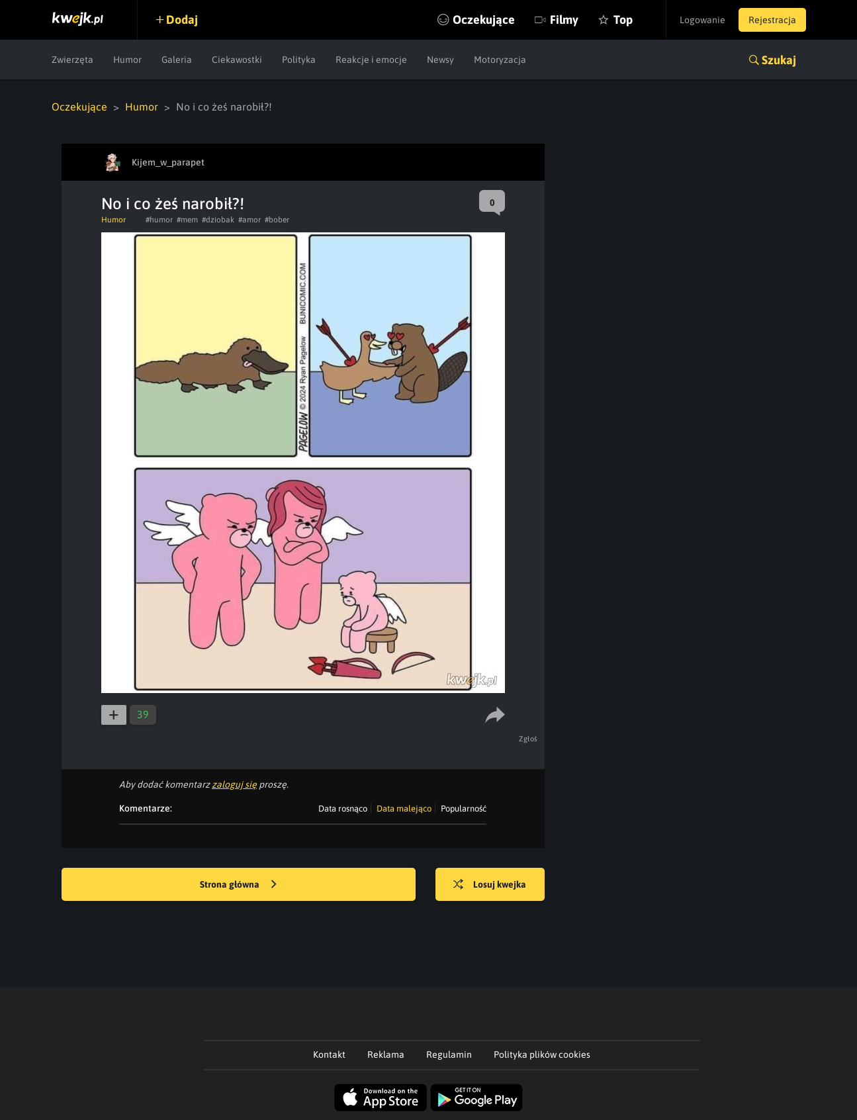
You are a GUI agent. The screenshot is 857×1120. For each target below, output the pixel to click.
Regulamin (449, 1054)
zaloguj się (234, 784)
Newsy (440, 59)
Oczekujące (484, 19)
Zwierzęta (72, 59)
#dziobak (218, 219)
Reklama (385, 1054)
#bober (277, 219)
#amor (249, 219)
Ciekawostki (237, 59)
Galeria (176, 59)
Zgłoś (528, 739)
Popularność (463, 809)
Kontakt (329, 1054)
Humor (127, 59)
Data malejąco (404, 809)
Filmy (564, 19)
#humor (159, 219)
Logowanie (702, 20)
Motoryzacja (500, 59)
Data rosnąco (342, 809)
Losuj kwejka (489, 885)
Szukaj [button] (779, 60)
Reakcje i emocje (371, 59)
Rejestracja (772, 20)
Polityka (299, 59)
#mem (187, 219)
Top (623, 19)
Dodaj (182, 19)
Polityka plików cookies (542, 1054)
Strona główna (238, 885)
